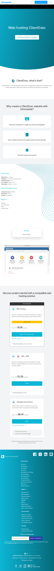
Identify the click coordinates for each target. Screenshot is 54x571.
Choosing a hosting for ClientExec (27, 37)
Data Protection (23, 558)
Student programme (26, 482)
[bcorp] (16, 566)
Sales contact (24, 498)
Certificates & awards (27, 531)
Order (27, 383)
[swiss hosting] (36, 566)
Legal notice (15, 558)
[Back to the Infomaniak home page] (6, 2)
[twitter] (40, 454)
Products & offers (25, 480)
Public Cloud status (26, 506)
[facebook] (34, 454)
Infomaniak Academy (27, 522)
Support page (4, 208)
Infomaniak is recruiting (27, 472)
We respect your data (12, 543)
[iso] (30, 566)
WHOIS (23, 502)
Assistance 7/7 (25, 492)
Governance (24, 466)
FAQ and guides (25, 494)
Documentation (5, 205)
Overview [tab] (26, 230)
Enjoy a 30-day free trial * (27, 334)
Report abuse (24, 504)
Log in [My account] (50, 2)
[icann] (20, 566)
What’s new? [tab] (26, 234)
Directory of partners (27, 518)
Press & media (25, 474)
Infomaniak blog (25, 476)
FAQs (2, 206)
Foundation (24, 468)
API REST (23, 500)
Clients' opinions (25, 486)
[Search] (32, 2)
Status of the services (27, 508)
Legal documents (28, 555)
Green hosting (25, 529)
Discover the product (18, 425)
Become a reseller (26, 514)
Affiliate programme (27, 516)
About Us (23, 464)
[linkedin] (45, 454)
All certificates (24, 478)
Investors (23, 470)
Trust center (37, 555)
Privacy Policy (31, 558)
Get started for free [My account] (41, 2)
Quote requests (26, 520)
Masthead (23, 484)
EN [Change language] (28, 553)
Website (3, 203)
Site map (38, 558)
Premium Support (25, 496)
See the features (16, 338)
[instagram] (51, 454)
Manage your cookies (27, 560)
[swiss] (25, 566)
